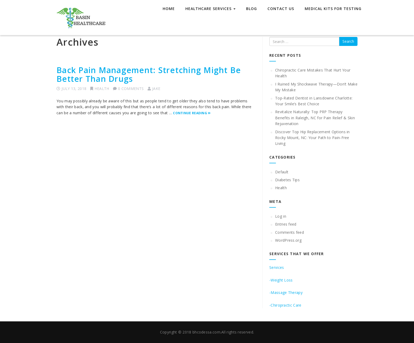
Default (281, 171)
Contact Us (280, 8)
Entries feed (286, 224)
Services (276, 267)
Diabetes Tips (287, 179)
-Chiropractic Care (285, 305)
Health (102, 88)
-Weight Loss (281, 280)
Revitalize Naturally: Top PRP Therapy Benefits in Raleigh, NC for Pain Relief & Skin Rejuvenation (315, 117)
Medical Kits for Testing (333, 8)
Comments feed (289, 232)
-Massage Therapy (286, 292)
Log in (280, 216)
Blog (251, 8)
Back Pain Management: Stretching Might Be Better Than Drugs (149, 74)
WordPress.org (288, 240)
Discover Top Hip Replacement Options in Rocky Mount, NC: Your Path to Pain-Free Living (312, 137)
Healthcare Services (210, 8)
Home (169, 8)
